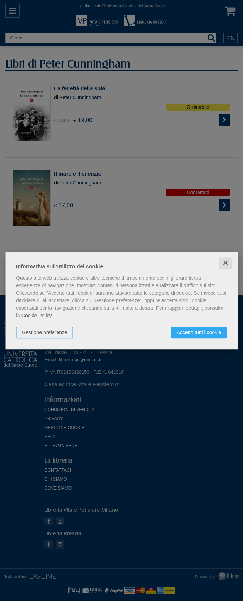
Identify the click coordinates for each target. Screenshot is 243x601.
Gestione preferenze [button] (44, 332)
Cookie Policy (36, 315)
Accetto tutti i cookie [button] (198, 332)
